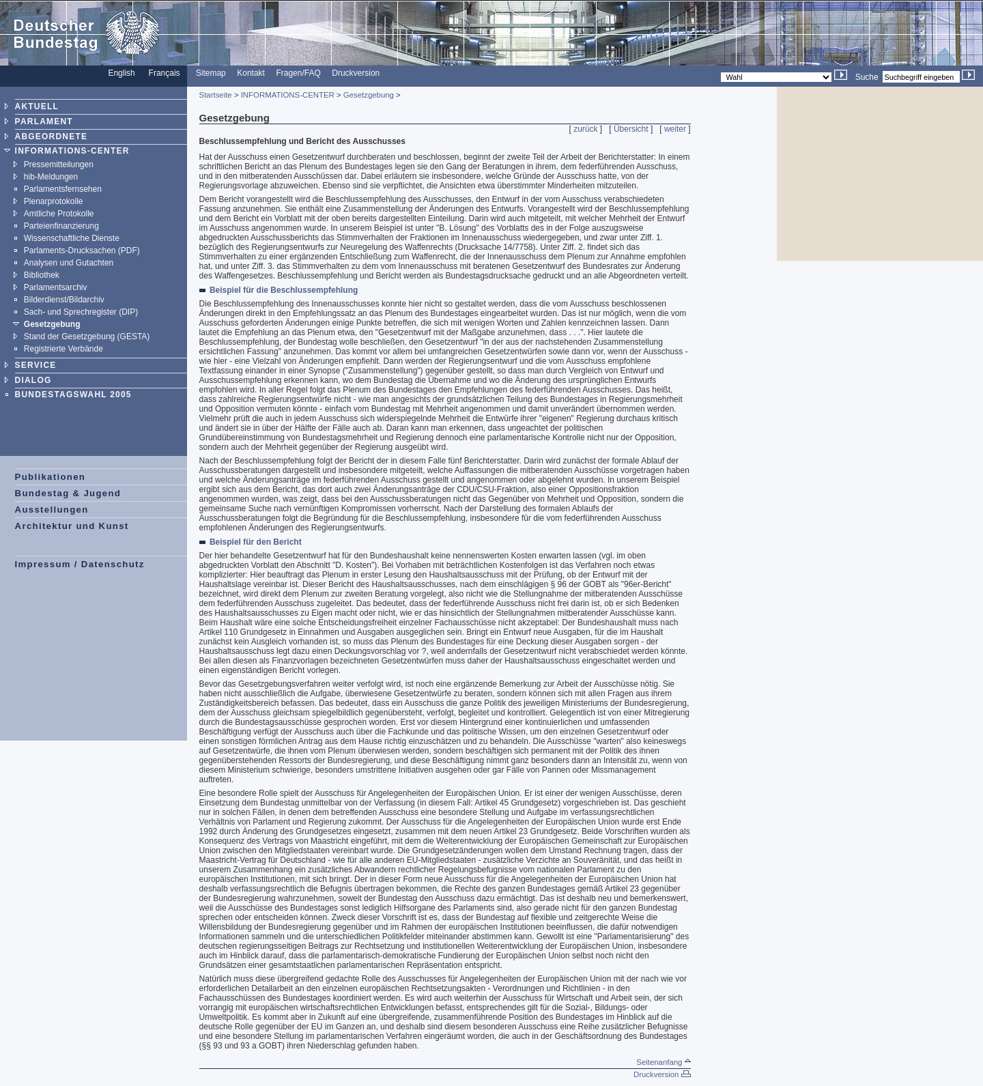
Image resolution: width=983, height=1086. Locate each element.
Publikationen (50, 477)
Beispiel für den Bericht (256, 542)
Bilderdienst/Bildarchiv (64, 299)
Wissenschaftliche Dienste (71, 238)
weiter (675, 129)
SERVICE (36, 365)
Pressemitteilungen (59, 164)
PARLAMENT (44, 121)
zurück (585, 129)
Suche (867, 77)
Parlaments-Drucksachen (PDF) (82, 250)
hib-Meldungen (51, 177)
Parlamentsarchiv (55, 287)
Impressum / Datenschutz (80, 564)
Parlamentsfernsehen (63, 189)
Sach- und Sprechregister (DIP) (81, 312)
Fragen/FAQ (298, 73)
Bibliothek (41, 275)
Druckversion (356, 73)
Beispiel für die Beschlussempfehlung (284, 290)
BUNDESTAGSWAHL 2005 (73, 394)
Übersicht (631, 129)
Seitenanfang (663, 1062)
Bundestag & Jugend (68, 493)
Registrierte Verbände (63, 349)
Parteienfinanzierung (61, 226)
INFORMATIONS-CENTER (72, 151)
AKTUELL (37, 106)
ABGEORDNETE (51, 136)
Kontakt (251, 73)
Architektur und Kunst (72, 526)
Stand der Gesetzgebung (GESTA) (87, 336)
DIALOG (33, 380)
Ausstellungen (52, 509)
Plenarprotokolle (53, 201)
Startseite (215, 95)
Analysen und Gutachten (68, 263)
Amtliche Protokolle (59, 213)
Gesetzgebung (52, 324)
